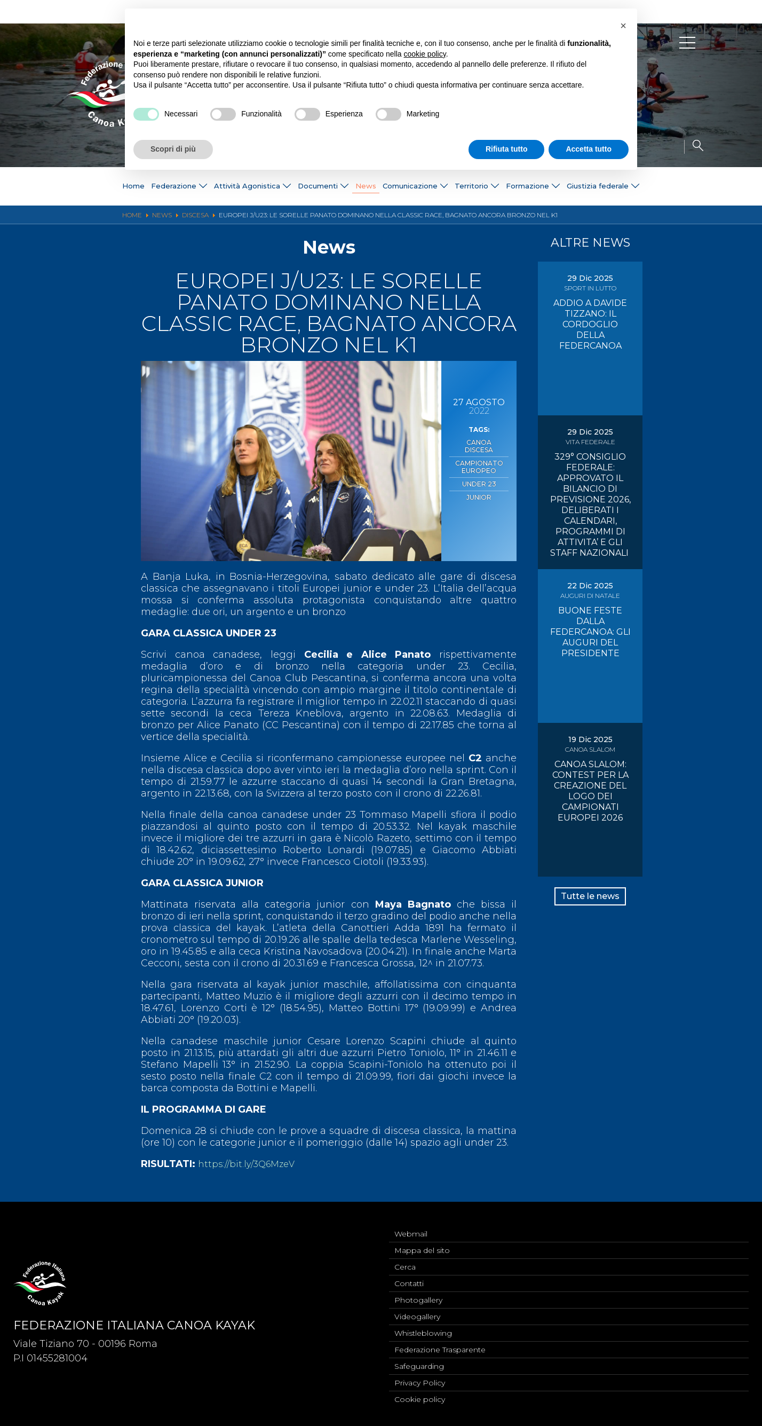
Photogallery (418, 1293)
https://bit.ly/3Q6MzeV (250, 1164)
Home (99, 186)
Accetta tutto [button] (589, 149)
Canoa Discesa (479, 441)
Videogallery (417, 1310)
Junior (478, 482)
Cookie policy (419, 1399)
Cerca (405, 1258)
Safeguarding (419, 1363)
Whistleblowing (423, 1328)
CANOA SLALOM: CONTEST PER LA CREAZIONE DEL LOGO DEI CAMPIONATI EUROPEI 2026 (590, 791)
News (364, 186)
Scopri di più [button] (173, 149)
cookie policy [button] (425, 54)
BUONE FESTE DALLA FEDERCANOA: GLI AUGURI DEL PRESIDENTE (590, 631)
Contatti (409, 1275)
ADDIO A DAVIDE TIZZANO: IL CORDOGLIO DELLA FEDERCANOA (590, 324)
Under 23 (479, 471)
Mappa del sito (422, 1240)
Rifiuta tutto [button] (507, 149)
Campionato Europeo (479, 456)
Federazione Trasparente (440, 1346)
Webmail (410, 1222)
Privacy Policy (419, 1381)
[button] (623, 25)
